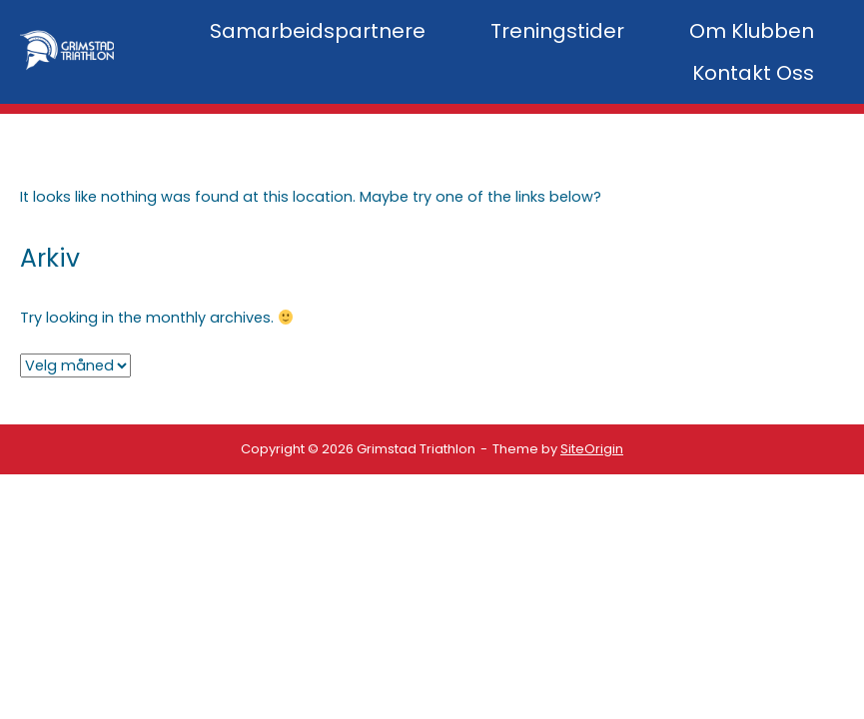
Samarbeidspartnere (318, 31)
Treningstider (557, 31)
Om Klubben (751, 31)
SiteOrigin (591, 448)
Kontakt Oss (753, 73)
